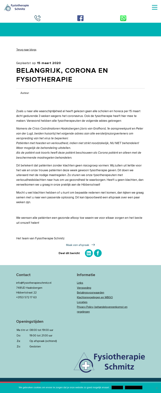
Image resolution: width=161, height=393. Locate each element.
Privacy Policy (133, 387)
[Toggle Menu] (154, 7)
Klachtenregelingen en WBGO (95, 297)
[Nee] (156, 388)
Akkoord (117, 387)
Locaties (82, 302)
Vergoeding (84, 287)
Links (80, 282)
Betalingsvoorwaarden (90, 292)
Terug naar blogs (26, 49)
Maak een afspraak (77, 245)
